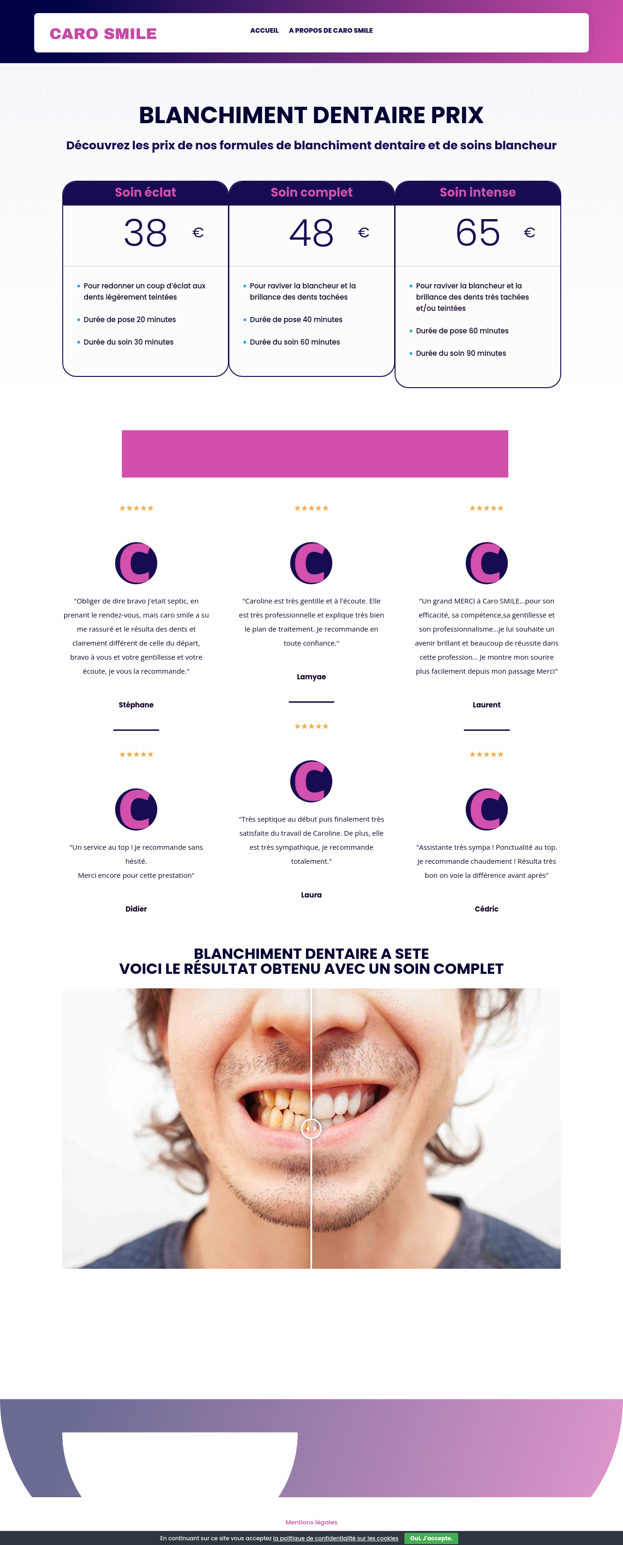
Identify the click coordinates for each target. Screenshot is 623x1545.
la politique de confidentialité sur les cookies (336, 1538)
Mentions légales (311, 1522)
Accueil (264, 31)
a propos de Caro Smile (331, 31)
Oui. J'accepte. (431, 1538)
